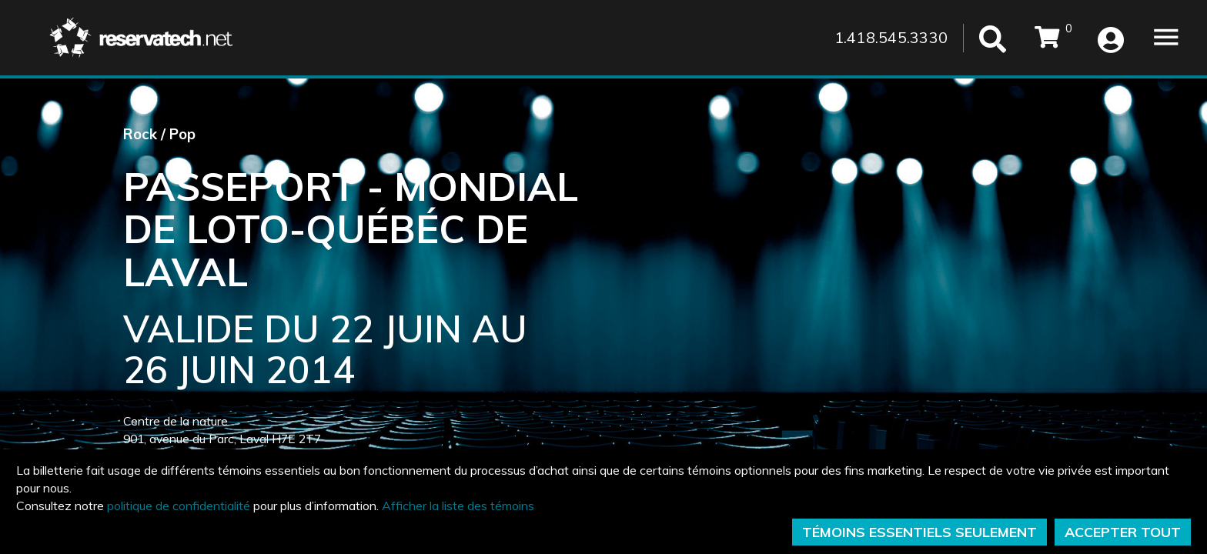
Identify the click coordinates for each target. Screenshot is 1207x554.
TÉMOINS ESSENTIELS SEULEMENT (919, 532)
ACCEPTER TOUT (1123, 532)
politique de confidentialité (178, 505)
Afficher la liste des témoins (458, 505)
